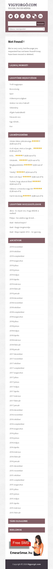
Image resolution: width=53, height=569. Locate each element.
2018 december (16, 298)
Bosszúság (14, 89)
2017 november (16, 358)
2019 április (14, 279)
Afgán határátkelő (17, 112)
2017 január (15, 405)
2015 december (16, 466)
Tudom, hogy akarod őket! (21, 181)
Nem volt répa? (16, 177)
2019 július (14, 265)
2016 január (15, 461)
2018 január (15, 349)
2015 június (14, 494)
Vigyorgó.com (22, 5)
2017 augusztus (16, 372)
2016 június (14, 438)
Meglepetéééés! (17, 165)
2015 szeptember (17, 480)
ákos (12, 210)
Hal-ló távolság (16, 196)
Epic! (11, 93)
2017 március (15, 396)
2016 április (14, 447)
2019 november (16, 246)
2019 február (15, 288)
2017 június (14, 382)
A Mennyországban (18, 98)
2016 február (15, 456)
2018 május (14, 330)
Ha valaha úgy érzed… (25, 218)
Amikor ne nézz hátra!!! (19, 103)
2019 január (15, 293)
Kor (11, 126)
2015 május (14, 498)
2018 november (16, 302)
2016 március (15, 452)
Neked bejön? (21, 222)
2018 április (14, 335)
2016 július (14, 433)
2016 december (16, 410)
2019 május (14, 274)
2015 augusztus (16, 484)
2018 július (14, 321)
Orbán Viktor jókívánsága (20, 141)
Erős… (12, 155)
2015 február (15, 512)
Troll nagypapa (16, 84)
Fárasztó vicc (15, 117)
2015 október (15, 475)
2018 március (15, 340)
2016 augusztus (16, 428)
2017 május (14, 386)
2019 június (14, 270)
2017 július (14, 377)
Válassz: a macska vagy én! (21, 188)
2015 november (16, 470)
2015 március (15, 508)
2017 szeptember (17, 368)
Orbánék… (14, 160)
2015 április (14, 503)
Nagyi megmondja (22, 227)
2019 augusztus (16, 260)
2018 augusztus (16, 316)
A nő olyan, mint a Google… (21, 148)
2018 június (14, 326)
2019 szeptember (17, 256)
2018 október (15, 307)
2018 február (15, 344)
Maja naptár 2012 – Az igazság (28, 232)
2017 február (15, 400)
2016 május (14, 442)
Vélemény (14, 107)
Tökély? (13, 172)
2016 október (15, 419)
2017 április (14, 391)
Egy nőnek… (15, 121)
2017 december (16, 354)
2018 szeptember (17, 312)
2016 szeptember (17, 424)
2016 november (16, 414)
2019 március (15, 284)
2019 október (15, 251)
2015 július (14, 489)
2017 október (15, 363)
